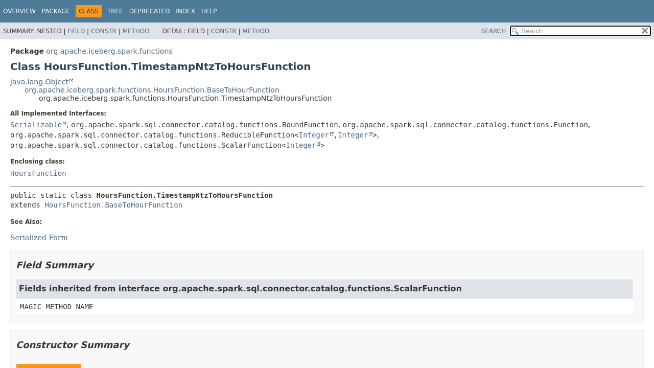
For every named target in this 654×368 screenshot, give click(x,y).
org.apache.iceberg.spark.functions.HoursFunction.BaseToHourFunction (152, 90)
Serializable (36, 125)
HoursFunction (38, 173)
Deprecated (149, 11)
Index (185, 11)
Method (136, 31)
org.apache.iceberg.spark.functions (109, 51)
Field (76, 31)
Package (56, 11)
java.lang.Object (39, 82)
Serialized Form (39, 238)
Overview (19, 11)
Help (209, 11)
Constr (103, 31)
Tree (115, 11)
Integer (314, 135)
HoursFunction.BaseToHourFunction (113, 205)
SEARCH (493, 31)
